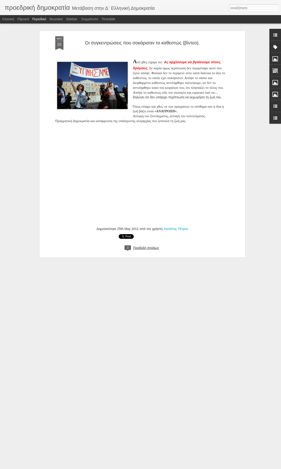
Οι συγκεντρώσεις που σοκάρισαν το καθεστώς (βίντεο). (142, 42)
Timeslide (108, 19)
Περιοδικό (39, 19)
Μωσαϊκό (56, 19)
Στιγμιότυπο (89, 19)
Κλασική (8, 19)
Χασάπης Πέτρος (175, 229)
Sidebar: (72, 19)
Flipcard (23, 19)
